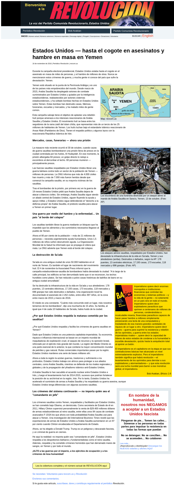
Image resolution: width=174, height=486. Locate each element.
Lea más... (125, 443)
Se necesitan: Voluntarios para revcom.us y (59, 474)
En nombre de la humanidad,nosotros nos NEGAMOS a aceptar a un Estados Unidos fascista (144, 404)
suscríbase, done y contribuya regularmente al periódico (84, 483)
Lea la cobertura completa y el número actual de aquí (71, 465)
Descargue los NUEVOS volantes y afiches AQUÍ (141, 447)
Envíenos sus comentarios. (45, 479)
